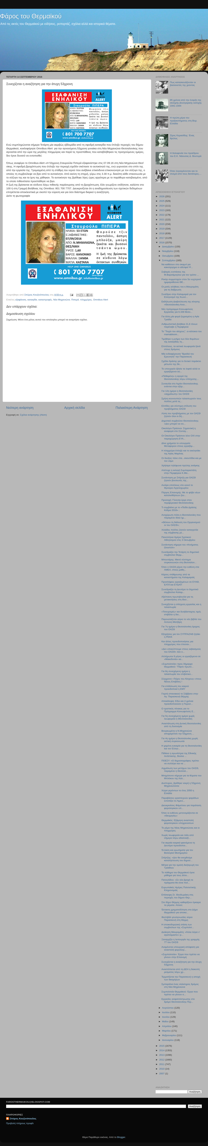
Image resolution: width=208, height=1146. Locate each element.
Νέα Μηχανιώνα (61, 299)
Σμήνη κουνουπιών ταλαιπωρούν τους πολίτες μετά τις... (181, 400)
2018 (162, 233)
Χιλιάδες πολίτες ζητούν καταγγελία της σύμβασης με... (180, 531)
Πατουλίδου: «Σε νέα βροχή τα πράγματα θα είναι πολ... (177, 881)
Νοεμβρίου (168, 251)
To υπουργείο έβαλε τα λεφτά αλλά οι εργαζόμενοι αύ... (181, 370)
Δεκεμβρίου (168, 246)
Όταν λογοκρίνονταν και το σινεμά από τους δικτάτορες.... (185, 172)
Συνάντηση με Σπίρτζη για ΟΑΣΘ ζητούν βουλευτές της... (179, 479)
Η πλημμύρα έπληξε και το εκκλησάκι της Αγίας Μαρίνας (181, 452)
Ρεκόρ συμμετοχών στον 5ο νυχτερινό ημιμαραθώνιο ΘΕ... (181, 280)
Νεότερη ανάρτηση (20, 407)
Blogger (121, 1137)
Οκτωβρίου (168, 256)
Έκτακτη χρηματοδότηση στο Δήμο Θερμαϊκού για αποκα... (180, 911)
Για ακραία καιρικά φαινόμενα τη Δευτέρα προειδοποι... (178, 844)
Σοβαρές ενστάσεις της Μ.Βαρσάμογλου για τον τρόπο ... (180, 273)
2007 (162, 1073)
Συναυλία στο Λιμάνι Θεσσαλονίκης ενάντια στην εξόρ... (180, 385)
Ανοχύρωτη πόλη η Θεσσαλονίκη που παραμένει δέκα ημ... (181, 516)
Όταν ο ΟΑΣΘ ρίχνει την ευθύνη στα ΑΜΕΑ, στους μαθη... (180, 568)
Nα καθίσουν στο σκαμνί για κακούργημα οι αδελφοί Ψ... (177, 266)
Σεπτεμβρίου (169, 260)
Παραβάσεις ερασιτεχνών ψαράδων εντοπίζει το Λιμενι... (180, 799)
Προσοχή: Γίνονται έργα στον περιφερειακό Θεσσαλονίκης (178, 501)
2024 (162, 205)
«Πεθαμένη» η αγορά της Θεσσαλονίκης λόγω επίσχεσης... (180, 377)
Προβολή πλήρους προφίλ (20, 1123)
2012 (162, 1059)
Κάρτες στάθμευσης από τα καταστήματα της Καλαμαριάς (178, 576)
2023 (162, 210)
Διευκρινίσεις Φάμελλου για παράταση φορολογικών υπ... (181, 806)
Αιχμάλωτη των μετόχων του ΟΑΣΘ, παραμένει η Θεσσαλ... (180, 769)
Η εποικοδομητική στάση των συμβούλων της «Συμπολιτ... (178, 926)
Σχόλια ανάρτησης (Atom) (33, 414)
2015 (162, 1046)
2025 (162, 201)
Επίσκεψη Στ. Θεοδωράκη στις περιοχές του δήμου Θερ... (177, 896)
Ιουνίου (166, 1017)
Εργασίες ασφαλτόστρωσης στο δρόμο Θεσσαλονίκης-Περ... (178, 1000)
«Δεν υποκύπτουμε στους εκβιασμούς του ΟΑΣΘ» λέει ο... (181, 650)
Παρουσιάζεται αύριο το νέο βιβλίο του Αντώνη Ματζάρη (181, 620)
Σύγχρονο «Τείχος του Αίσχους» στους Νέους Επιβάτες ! (181, 680)
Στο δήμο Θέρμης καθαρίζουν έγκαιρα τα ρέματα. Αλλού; (181, 903)
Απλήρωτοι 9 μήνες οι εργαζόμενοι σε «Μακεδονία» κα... (181, 657)
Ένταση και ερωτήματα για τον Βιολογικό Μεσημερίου (177, 851)
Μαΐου (165, 1021)
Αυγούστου (168, 1007)
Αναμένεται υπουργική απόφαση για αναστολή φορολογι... (180, 948)
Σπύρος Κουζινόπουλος (23, 1118)
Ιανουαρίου (168, 1040)
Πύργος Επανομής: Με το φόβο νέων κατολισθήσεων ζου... (181, 494)
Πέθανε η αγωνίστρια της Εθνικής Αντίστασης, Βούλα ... (179, 754)
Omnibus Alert (100, 299)
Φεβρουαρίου (169, 1035)
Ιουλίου (166, 1012)
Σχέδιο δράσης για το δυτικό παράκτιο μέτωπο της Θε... (181, 362)
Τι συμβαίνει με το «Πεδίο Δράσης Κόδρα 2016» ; (179, 508)
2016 (162, 242)
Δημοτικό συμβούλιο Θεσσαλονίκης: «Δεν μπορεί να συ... (180, 422)
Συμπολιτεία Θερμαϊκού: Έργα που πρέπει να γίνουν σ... (180, 993)
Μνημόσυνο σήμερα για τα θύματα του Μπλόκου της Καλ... (182, 777)
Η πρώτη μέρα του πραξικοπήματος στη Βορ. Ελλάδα (183, 120)
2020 (162, 224)
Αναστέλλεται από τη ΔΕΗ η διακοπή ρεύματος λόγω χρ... (181, 970)
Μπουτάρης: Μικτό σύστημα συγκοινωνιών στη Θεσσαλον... (179, 561)
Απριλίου (167, 1026)
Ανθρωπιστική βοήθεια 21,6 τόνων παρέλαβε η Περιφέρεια (180, 325)
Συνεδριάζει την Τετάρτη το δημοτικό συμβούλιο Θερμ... (180, 553)
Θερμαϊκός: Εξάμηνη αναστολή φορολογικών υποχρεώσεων (178, 821)
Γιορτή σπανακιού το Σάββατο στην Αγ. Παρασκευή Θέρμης (180, 695)
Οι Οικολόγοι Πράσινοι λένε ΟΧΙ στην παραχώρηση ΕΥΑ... (181, 437)
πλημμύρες (86, 299)
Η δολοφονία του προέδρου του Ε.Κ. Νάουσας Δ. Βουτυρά (185, 154)
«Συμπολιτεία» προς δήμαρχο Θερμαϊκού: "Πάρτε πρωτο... (177, 665)
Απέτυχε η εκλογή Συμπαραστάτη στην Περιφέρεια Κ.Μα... (179, 471)
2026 (162, 196)
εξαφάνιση (20, 299)
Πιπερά (75, 299)
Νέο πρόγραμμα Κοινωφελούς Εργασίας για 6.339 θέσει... (177, 310)
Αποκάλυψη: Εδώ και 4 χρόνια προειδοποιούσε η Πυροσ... (177, 702)
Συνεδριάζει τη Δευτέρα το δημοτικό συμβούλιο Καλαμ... (180, 591)
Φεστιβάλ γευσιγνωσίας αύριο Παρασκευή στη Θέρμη (177, 918)
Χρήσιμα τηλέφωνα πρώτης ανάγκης (181, 465)
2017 (162, 238)
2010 (162, 1068)
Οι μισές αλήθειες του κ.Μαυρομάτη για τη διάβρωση (180, 288)
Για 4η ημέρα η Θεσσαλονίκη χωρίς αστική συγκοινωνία (180, 739)
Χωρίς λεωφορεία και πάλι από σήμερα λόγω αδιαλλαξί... (178, 836)
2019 (162, 228)
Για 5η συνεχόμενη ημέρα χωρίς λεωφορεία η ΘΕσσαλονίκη (178, 717)
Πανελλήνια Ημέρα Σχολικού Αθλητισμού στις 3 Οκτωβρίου (178, 538)
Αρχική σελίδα (74, 407)
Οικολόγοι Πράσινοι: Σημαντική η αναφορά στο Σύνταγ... (179, 429)
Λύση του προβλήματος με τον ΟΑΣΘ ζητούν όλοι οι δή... (181, 415)
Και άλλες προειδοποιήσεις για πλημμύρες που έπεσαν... (177, 643)
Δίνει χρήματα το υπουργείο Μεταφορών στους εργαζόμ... (178, 444)
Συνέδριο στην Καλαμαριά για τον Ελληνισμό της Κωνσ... (179, 295)
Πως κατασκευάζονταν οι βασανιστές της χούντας (183, 83)
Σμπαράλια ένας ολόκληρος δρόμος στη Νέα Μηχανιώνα (180, 985)
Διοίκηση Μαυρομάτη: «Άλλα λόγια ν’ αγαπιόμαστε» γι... (181, 933)
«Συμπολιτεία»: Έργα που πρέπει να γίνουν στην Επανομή (181, 955)
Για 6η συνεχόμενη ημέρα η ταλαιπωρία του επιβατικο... (177, 672)
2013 (162, 1055)
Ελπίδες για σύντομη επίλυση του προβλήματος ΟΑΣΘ (179, 407)
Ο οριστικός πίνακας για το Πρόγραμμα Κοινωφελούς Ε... (178, 710)
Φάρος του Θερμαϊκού (31, 16)
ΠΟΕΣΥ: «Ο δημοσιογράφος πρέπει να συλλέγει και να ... (180, 762)
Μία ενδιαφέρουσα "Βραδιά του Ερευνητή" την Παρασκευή (178, 355)
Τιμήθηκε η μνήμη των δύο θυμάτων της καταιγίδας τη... (180, 340)
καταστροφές (45, 299)
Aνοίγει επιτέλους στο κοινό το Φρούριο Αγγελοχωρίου (177, 486)
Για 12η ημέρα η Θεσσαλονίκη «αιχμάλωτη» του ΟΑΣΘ (177, 392)
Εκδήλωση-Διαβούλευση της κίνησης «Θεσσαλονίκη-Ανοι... (181, 303)
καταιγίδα (32, 299)
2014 (162, 1050)
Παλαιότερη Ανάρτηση (132, 407)
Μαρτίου (166, 1030)
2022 (162, 214)
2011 (162, 1064)
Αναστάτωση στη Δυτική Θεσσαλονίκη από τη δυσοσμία (181, 725)
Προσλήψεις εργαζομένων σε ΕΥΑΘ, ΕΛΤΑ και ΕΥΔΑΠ (180, 583)
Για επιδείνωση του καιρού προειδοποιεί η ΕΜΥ (175, 687)
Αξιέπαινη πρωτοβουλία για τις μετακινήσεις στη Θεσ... (177, 598)
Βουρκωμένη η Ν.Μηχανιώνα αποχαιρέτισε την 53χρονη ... (178, 732)
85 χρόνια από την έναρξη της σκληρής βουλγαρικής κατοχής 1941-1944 (186, 103)
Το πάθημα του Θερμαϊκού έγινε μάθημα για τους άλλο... (178, 874)
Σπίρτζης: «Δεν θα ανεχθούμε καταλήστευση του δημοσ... (177, 859)
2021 (162, 219)
